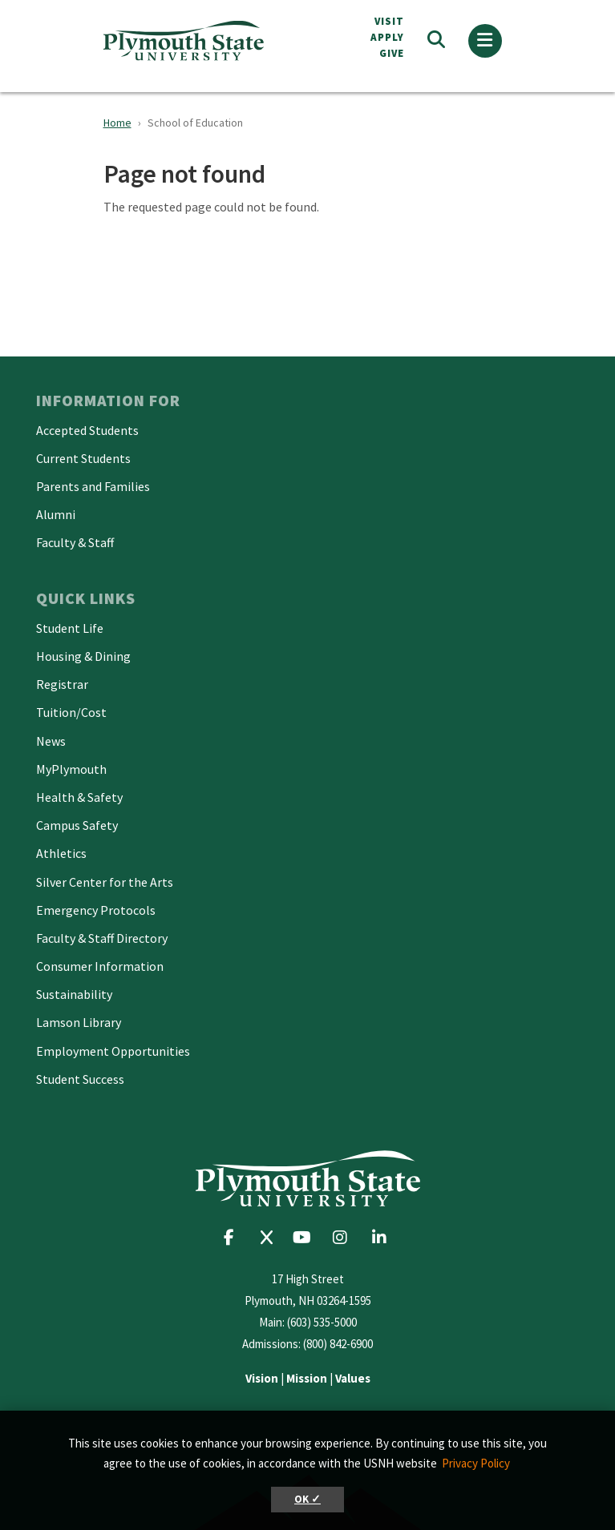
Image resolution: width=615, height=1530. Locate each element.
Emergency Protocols (96, 910)
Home (117, 122)
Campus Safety (77, 825)
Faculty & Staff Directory (102, 938)
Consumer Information (100, 966)
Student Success (80, 1079)
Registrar (62, 684)
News (51, 741)
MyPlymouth (71, 769)
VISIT (389, 21)
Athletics (61, 853)
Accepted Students (87, 430)
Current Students (83, 458)
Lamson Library (78, 1022)
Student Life (69, 628)
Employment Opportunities (113, 1051)
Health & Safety (79, 797)
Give (391, 53)
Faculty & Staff (75, 542)
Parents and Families (93, 486)
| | (307, 1378)
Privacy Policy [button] (476, 1463)
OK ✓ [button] (307, 1499)
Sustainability (74, 994)
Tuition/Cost (71, 712)
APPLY (387, 37)
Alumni (55, 514)
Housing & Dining (83, 656)
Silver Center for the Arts (104, 882)
